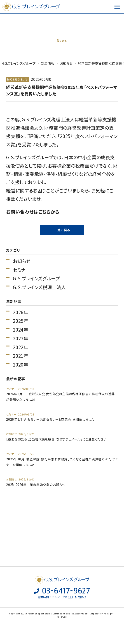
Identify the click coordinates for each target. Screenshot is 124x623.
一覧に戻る (62, 230)
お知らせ (21, 261)
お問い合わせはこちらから (32, 211)
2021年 (20, 356)
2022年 (20, 347)
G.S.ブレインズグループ (31, 6)
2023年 (20, 338)
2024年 (20, 329)
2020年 (20, 364)
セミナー (21, 270)
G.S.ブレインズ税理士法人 (39, 287)
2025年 (20, 321)
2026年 (20, 312)
